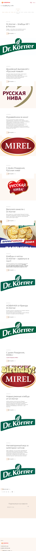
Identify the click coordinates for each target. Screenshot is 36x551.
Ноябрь (32, 12)
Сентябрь (25, 12)
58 (12, 491)
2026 (18, 10)
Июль (19, 12)
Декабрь (18, 13)
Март (9, 12)
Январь (3, 12)
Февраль (6, 12)
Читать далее (11, 33)
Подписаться (28, 507)
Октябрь (29, 12)
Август (22, 12)
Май (14, 12)
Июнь (17, 12)
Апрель (12, 12)
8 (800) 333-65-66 (5, 548)
